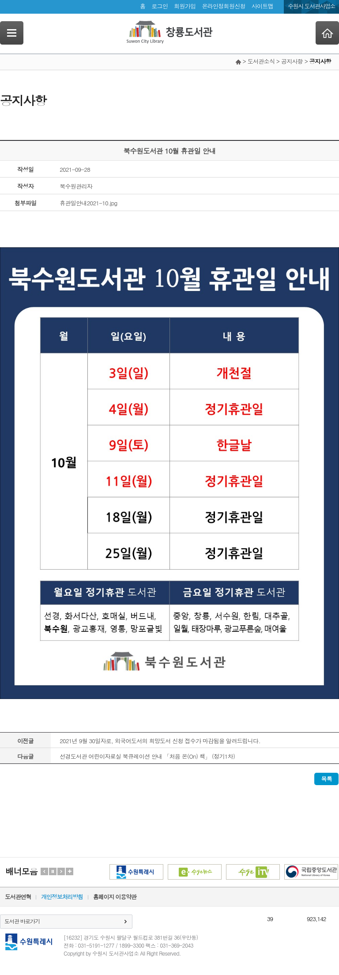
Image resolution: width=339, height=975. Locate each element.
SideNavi (11, 33)
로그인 (159, 6)
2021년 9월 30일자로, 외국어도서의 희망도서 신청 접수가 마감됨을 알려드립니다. (160, 741)
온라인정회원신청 (223, 6)
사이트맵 (262, 6)
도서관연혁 (18, 896)
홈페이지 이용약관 (114, 896)
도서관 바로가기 (22, 921)
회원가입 (185, 6)
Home (327, 33)
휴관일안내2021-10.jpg (88, 203)
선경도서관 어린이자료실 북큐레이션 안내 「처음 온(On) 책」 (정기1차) (147, 756)
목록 (326, 779)
